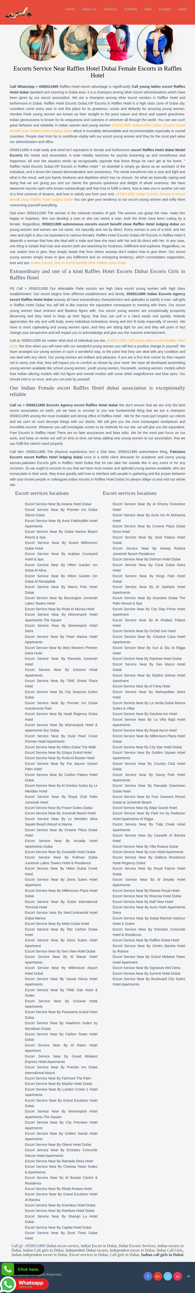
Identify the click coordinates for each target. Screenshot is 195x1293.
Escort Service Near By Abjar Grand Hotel (145, 808)
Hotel (182, 9)
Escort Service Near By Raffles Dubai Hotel (146, 940)
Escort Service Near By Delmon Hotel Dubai (146, 559)
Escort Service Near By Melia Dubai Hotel (57, 924)
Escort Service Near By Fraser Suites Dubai (58, 808)
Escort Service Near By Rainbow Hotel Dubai (59, 1211)
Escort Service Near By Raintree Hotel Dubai (147, 659)
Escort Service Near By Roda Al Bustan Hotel (60, 758)
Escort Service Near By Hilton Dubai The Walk (60, 747)
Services (110, 9)
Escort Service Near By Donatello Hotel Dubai (60, 852)
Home (69, 9)
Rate (148, 9)
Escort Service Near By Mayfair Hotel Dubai (58, 1084)
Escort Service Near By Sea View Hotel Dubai (60, 951)
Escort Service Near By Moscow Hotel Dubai (147, 896)
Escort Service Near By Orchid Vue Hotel (144, 631)
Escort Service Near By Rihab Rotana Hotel (58, 1189)
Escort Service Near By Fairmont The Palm (58, 1078)
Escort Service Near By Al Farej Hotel (141, 686)
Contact (165, 9)
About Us (89, 9)
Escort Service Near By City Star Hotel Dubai (147, 747)
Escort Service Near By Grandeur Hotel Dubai (60, 1205)
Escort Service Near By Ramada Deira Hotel (59, 1161)
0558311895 (48, 87)
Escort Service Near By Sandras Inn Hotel (145, 714)
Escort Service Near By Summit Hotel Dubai (146, 973)
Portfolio (130, 9)
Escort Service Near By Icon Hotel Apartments (148, 852)
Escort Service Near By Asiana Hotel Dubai (58, 504)
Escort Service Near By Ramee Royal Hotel (146, 891)
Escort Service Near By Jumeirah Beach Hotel (60, 813)
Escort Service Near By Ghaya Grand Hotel (58, 752)
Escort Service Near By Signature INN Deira (146, 968)
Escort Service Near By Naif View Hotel (143, 902)
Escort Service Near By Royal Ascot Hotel (145, 730)
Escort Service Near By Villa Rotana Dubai (145, 846)
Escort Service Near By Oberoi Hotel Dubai (58, 1145)
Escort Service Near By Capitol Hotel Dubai (58, 1227)
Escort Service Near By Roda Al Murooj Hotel (60, 609)
